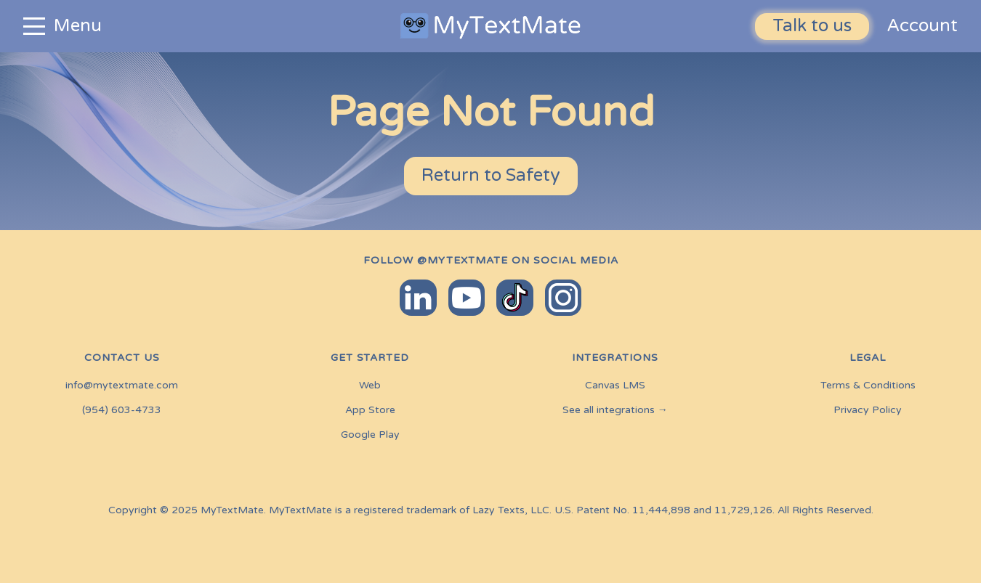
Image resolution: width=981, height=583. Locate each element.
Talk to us (812, 25)
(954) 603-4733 (121, 410)
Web (370, 385)
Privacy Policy (867, 410)
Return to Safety (490, 175)
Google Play (370, 435)
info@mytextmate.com (121, 385)
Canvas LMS (615, 385)
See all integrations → (615, 410)
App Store (370, 410)
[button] (175, 26)
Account (922, 26)
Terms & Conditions (868, 385)
